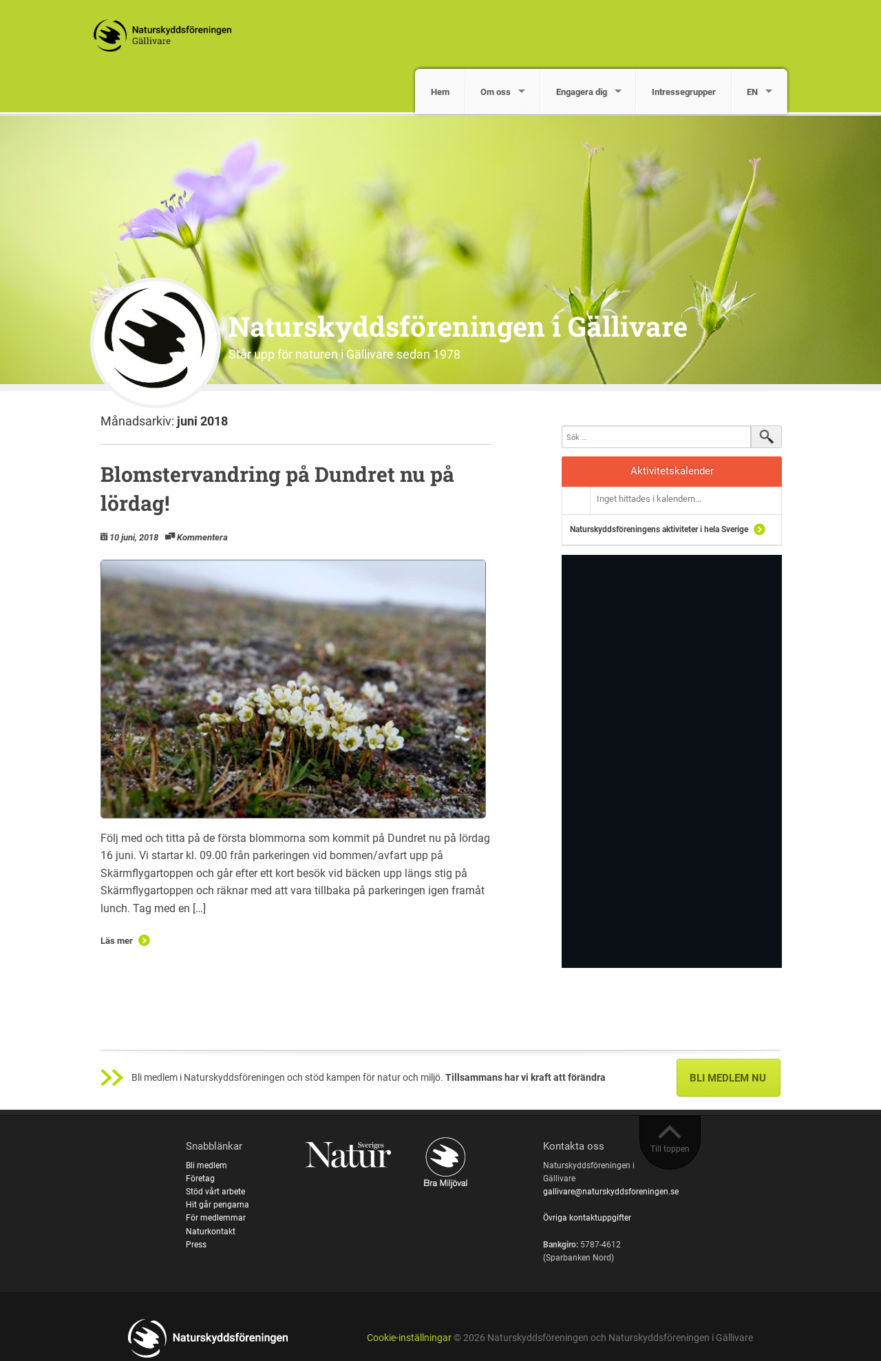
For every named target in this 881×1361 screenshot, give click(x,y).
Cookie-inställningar (409, 1338)
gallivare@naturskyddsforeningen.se (611, 1191)
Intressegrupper (684, 92)
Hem (440, 92)
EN (752, 92)
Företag (200, 1178)
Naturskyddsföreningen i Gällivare (458, 326)
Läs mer (116, 941)
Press (196, 1244)
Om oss (495, 92)
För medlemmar (216, 1218)
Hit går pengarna (217, 1205)
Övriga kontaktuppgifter (587, 1218)
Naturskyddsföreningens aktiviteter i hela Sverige (659, 529)
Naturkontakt (210, 1231)
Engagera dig (581, 92)
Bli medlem (206, 1165)
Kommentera (202, 537)
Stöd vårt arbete (215, 1191)
